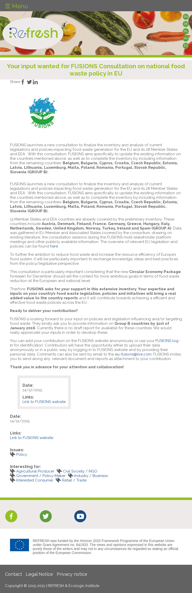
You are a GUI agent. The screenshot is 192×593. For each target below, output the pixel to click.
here (54, 246)
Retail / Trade (74, 480)
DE (186, 24)
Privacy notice (72, 574)
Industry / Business (91, 476)
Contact (13, 574)
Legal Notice (39, 574)
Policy (21, 454)
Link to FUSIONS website (44, 402)
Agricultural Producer (35, 471)
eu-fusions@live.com (133, 354)
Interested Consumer (34, 480)
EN (186, 16)
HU (186, 38)
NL (186, 31)
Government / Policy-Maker (41, 476)
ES (186, 45)
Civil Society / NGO (80, 471)
